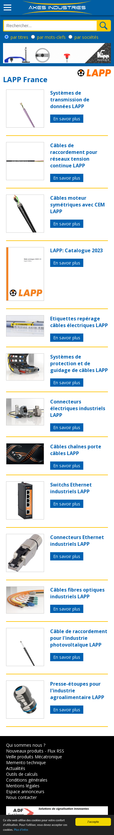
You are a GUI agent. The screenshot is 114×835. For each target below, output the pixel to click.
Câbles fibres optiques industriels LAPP (77, 593)
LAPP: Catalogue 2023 (76, 250)
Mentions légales (23, 786)
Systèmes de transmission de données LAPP (69, 99)
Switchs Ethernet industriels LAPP (71, 488)
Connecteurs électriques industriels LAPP (77, 408)
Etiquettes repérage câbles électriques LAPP (79, 322)
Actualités (15, 768)
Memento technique (26, 762)
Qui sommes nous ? (25, 745)
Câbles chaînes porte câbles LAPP (75, 450)
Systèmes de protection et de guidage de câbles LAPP (79, 363)
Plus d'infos (21, 830)
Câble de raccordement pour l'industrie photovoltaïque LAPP (78, 638)
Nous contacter (21, 797)
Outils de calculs (22, 774)
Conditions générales (26, 780)
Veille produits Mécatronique (34, 757)
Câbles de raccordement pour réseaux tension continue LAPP (73, 155)
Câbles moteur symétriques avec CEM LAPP (77, 205)
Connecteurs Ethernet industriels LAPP (77, 540)
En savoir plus (66, 119)
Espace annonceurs (25, 791)
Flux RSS (55, 751)
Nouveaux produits (24, 751)
